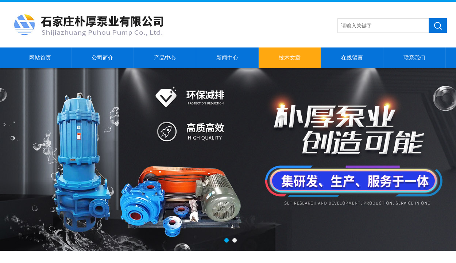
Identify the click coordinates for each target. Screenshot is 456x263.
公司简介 (102, 58)
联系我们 (414, 58)
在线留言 (352, 58)
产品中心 (165, 58)
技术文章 (290, 58)
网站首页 (40, 58)
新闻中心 (227, 58)
